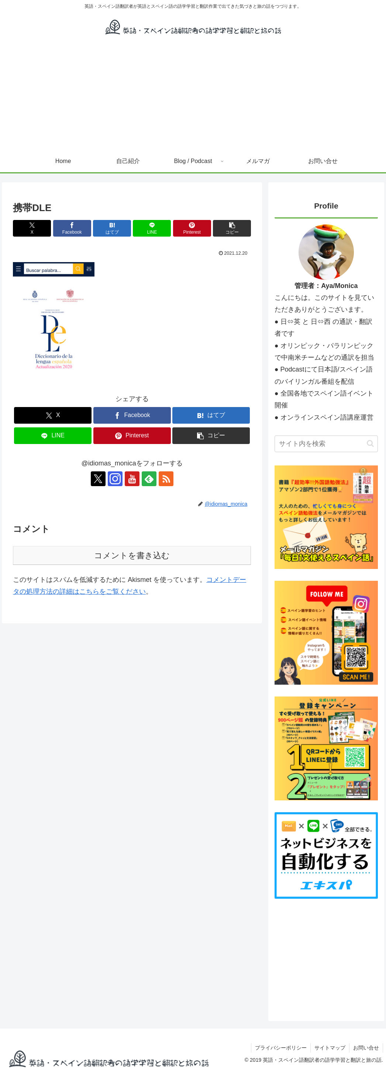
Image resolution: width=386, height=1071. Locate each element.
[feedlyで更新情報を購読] (149, 478)
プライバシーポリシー (281, 1048)
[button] (232, 228)
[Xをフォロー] (98, 478)
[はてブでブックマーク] (112, 228)
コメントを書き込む (132, 555)
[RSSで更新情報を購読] (166, 478)
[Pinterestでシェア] (192, 228)
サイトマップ (329, 1048)
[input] (326, 443)
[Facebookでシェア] (72, 228)
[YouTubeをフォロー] (132, 478)
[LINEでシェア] (152, 228)
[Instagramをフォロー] (115, 478)
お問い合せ (366, 1048)
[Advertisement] (193, 94)
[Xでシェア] (32, 228)
